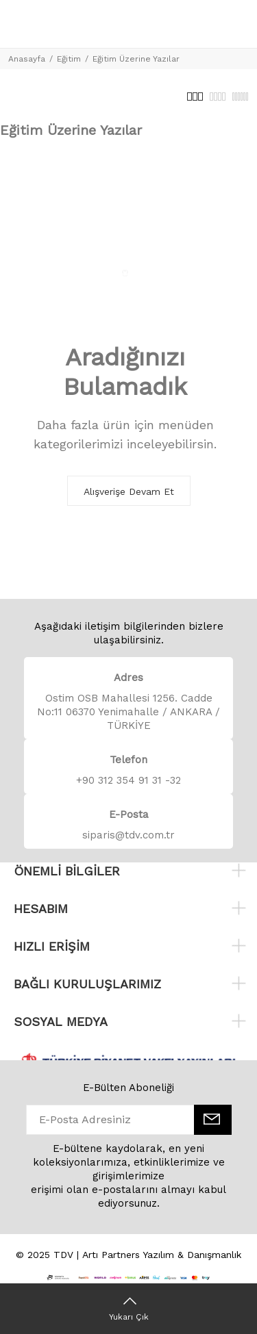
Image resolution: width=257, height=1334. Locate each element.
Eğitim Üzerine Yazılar (136, 59)
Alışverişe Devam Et (129, 491)
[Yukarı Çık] (128, 1308)
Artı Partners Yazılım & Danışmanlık (161, 1254)
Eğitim (69, 59)
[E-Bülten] (213, 1120)
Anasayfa (26, 59)
